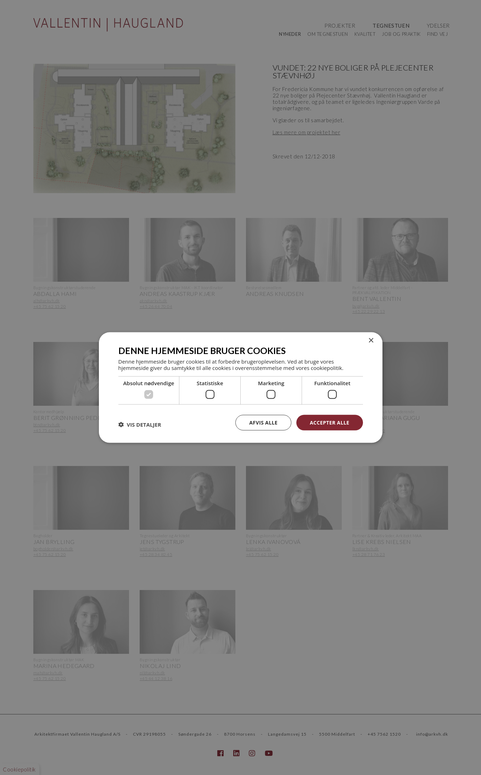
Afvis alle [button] (263, 422)
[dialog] (240, 387)
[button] (139, 424)
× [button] (371, 340)
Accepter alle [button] (329, 422)
